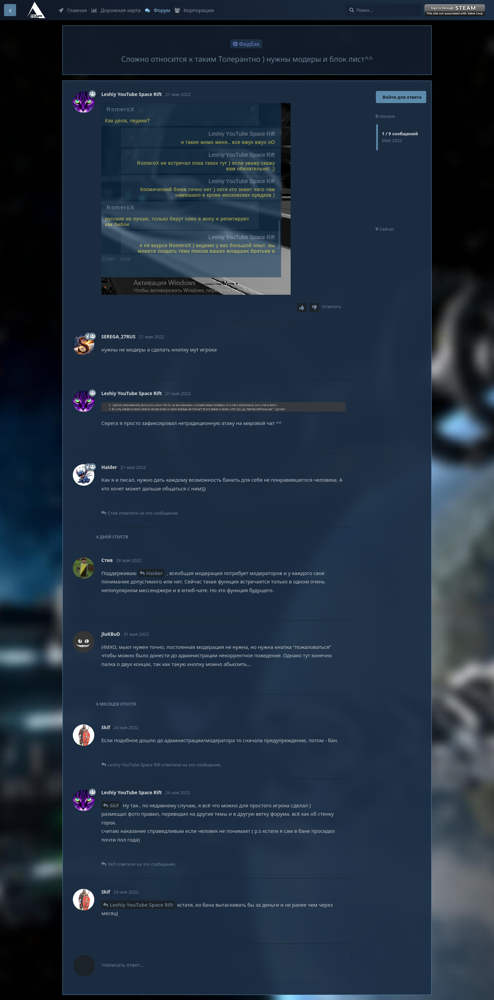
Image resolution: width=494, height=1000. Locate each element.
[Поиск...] (383, 10)
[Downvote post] (314, 307)
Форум (157, 10)
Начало (385, 116)
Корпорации (194, 10)
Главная (73, 10)
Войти (455, 10)
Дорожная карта (116, 10)
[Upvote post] (302, 307)
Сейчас (385, 229)
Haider (154, 573)
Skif (114, 805)
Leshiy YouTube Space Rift (141, 904)
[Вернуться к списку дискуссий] (10, 10)
